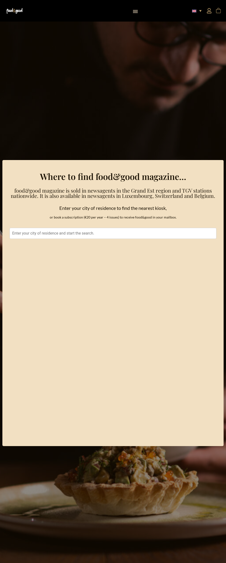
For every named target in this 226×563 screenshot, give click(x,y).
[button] (135, 11)
